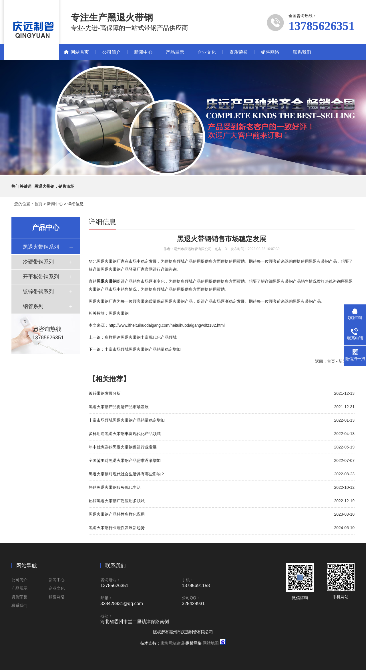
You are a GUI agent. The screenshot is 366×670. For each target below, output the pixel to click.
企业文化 (207, 52)
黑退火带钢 (119, 313)
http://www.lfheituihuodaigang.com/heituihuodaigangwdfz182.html (167, 325)
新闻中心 (143, 52)
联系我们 (302, 52)
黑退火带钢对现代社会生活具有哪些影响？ (127, 474)
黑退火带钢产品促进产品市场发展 (119, 406)
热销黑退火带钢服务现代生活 (115, 487)
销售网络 (270, 52)
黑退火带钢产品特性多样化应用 (117, 514)
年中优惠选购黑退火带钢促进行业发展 (123, 447)
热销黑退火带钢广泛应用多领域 (117, 500)
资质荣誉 (238, 52)
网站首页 (80, 52)
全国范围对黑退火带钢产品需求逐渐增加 (125, 460)
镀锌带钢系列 (38, 291)
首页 (38, 204)
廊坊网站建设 (172, 643)
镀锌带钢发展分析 (105, 393)
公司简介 (111, 52)
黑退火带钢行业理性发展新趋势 (117, 527)
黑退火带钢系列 (41, 247)
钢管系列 (33, 306)
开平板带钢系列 (41, 277)
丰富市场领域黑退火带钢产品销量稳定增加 (143, 349)
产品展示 (175, 52)
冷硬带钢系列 (38, 262)
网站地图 (211, 643)
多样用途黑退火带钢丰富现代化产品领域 (141, 337)
